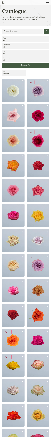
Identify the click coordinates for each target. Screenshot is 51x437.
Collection (25, 46)
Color (25, 53)
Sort (14, 73)
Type (25, 39)
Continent (25, 59)
